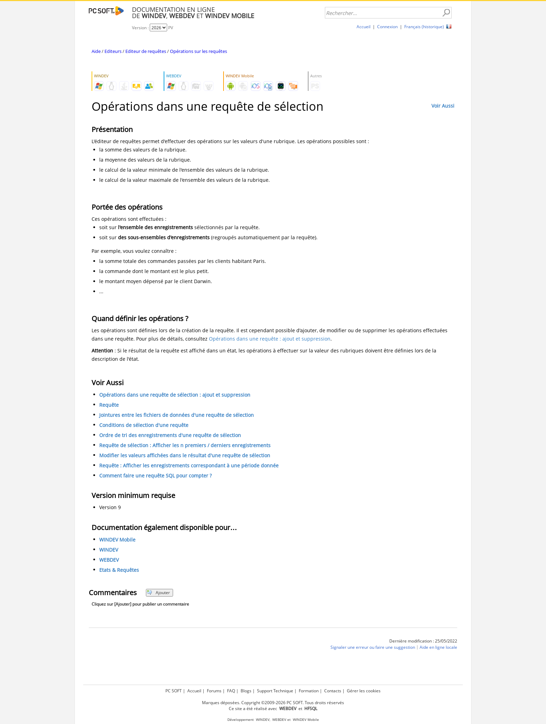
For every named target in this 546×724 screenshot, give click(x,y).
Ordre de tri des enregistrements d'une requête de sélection (170, 435)
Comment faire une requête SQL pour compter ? (155, 475)
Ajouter (158, 592)
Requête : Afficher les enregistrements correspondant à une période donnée (189, 465)
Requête (109, 405)
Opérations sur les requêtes (198, 51)
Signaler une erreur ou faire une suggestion (372, 647)
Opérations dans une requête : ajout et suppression (269, 338)
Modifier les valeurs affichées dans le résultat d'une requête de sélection (184, 455)
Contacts (332, 691)
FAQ (231, 691)
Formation (309, 691)
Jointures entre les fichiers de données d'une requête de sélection (176, 415)
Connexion (387, 27)
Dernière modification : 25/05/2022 (423, 641)
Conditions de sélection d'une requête (143, 425)
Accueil (363, 27)
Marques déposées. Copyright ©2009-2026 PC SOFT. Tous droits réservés (273, 703)
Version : (141, 28)
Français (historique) (424, 27)
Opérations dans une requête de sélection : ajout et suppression (174, 394)
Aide (96, 51)
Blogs (246, 691)
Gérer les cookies (364, 691)
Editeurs (113, 51)
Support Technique (275, 691)
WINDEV (108, 549)
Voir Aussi (442, 105)
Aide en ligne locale (438, 647)
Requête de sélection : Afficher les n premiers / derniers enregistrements (185, 445)
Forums (214, 691)
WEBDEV (109, 559)
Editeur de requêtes (145, 51)
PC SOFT (173, 691)
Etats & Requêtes (119, 570)
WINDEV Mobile (117, 539)
